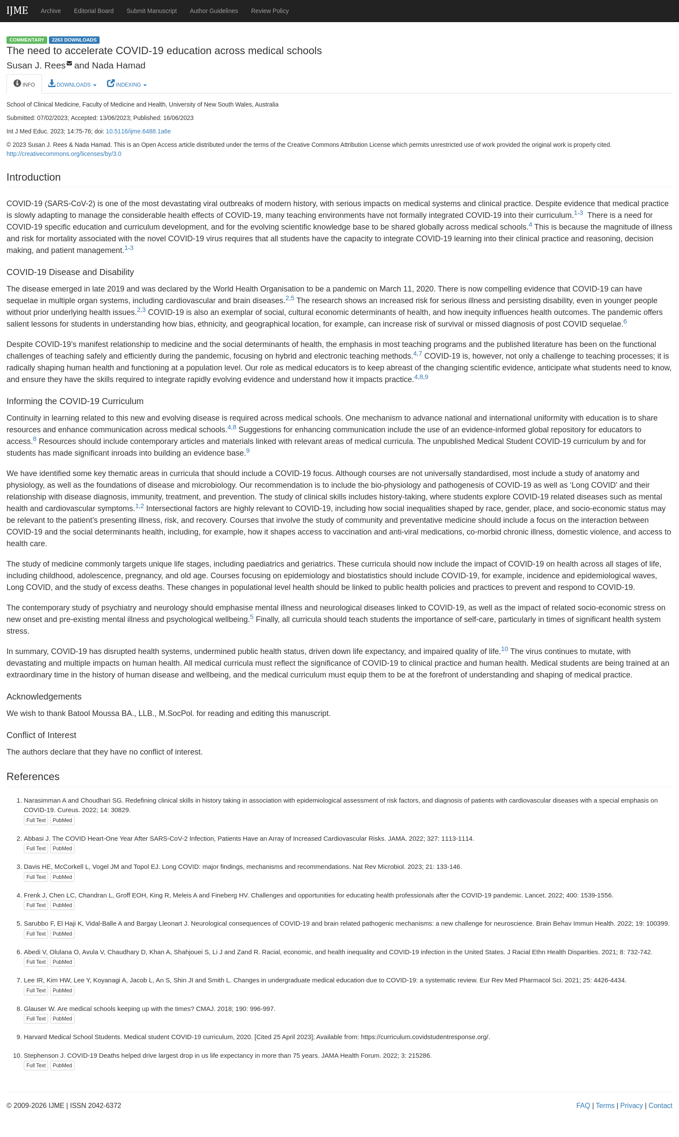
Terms (605, 1105)
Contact (661, 1105)
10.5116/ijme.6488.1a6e (138, 131)
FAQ (583, 1105)
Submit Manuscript (152, 10)
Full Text (35, 820)
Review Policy (270, 10)
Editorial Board (94, 10)
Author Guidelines (214, 10)
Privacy (631, 1105)
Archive (51, 10)
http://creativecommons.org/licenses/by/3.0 (63, 153)
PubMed (62, 820)
